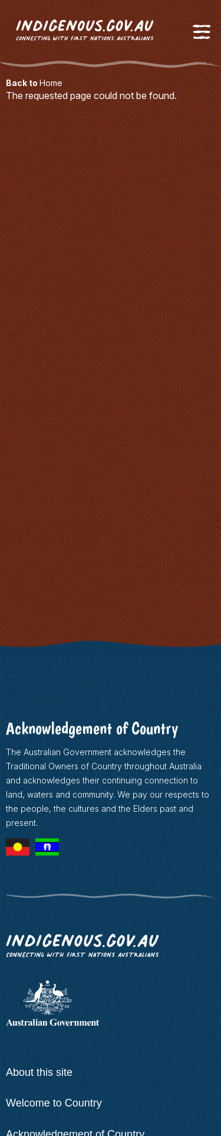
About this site (39, 1072)
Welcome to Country (54, 1103)
